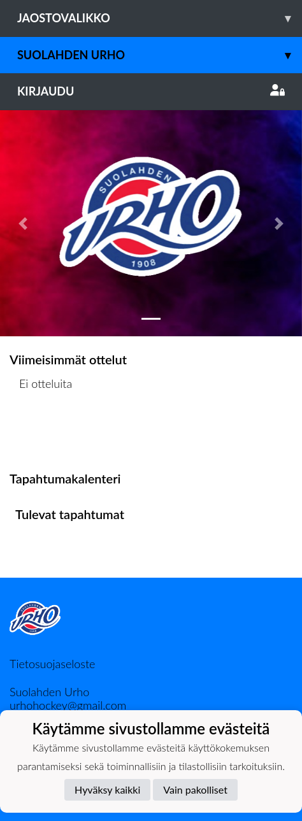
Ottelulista (41, 433)
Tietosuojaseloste (52, 664)
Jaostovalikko (159, 18)
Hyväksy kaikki (107, 789)
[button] (22, 223)
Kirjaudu (151, 91)
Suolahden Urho (159, 55)
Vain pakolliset (195, 789)
